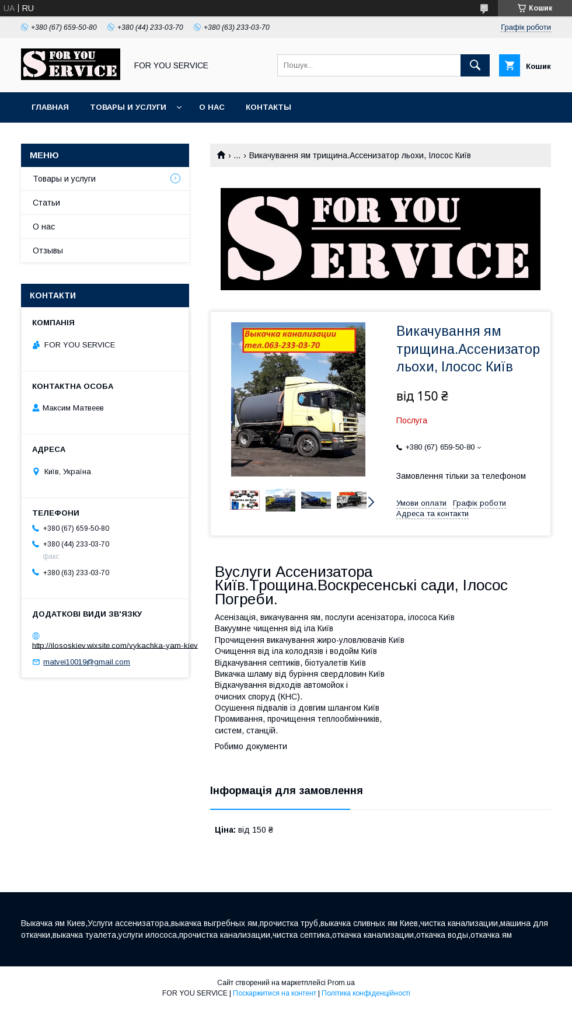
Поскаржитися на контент (274, 993)
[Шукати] (475, 65)
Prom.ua (341, 983)
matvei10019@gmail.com (86, 661)
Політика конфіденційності (366, 993)
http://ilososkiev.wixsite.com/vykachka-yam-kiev (115, 645)
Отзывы (48, 250)
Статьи (46, 202)
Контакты (268, 107)
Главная (50, 107)
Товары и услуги (128, 107)
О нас (212, 107)
